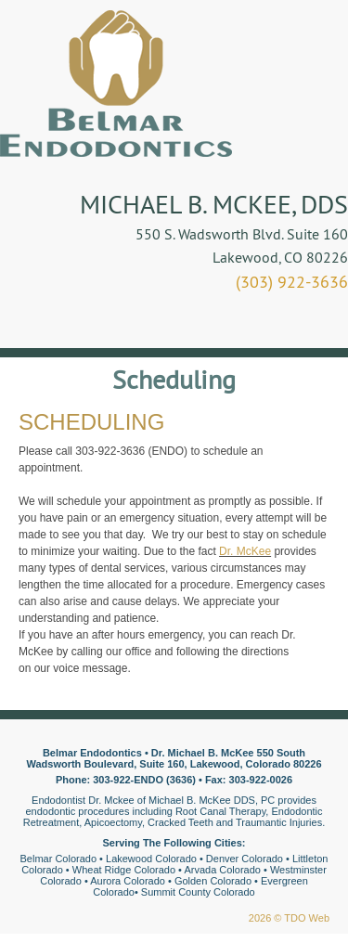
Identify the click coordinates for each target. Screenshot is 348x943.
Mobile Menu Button (33, 322)
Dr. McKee (245, 551)
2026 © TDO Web (289, 918)
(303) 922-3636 (292, 281)
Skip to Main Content (51, 6)
